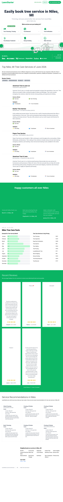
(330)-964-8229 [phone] (37, 2)
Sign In (45, 2)
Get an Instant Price (54, 2)
